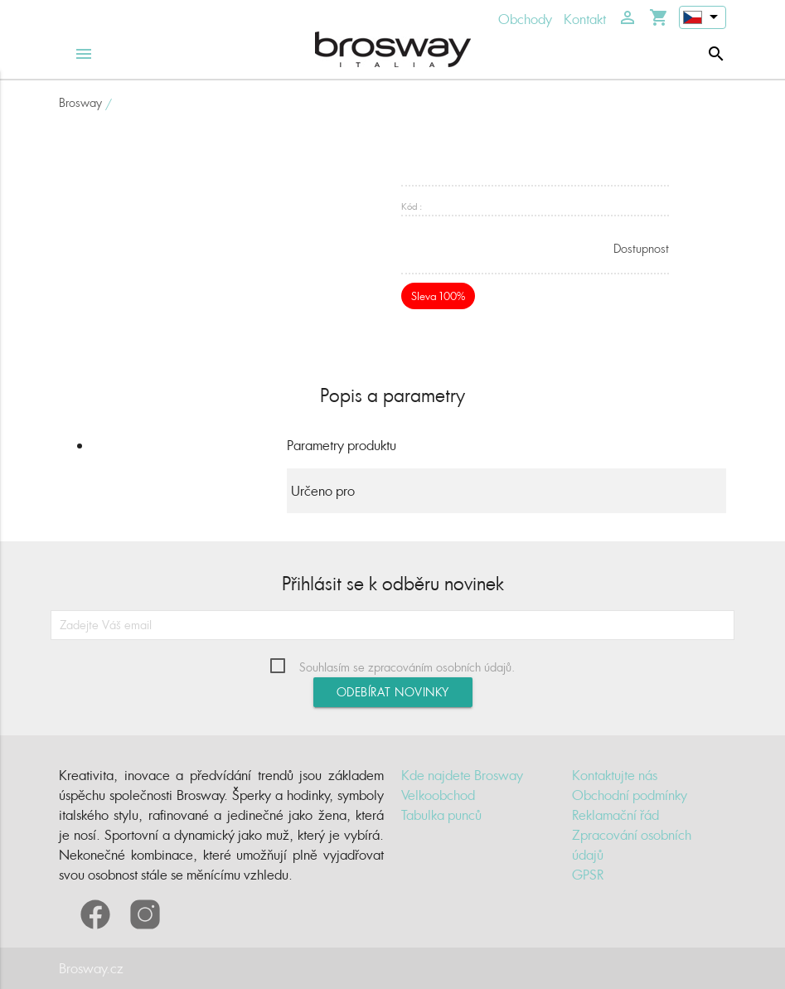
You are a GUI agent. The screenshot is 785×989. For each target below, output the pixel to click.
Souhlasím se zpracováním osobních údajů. (407, 667)
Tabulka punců (441, 815)
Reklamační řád (615, 815)
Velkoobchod (438, 795)
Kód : (411, 206)
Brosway (80, 102)
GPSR (587, 874)
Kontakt (585, 19)
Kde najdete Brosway (462, 775)
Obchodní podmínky (629, 795)
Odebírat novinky (393, 692)
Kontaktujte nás (614, 775)
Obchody (525, 19)
